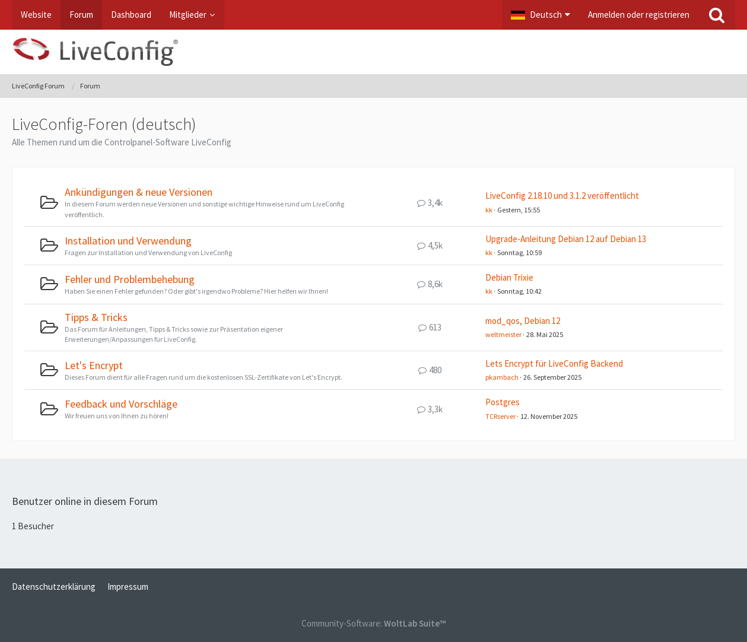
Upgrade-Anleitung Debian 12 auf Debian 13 (565, 238)
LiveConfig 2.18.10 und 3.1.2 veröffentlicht (562, 195)
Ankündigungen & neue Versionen (138, 192)
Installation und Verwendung (128, 240)
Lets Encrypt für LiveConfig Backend (554, 363)
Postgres (502, 402)
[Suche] (716, 15)
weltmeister (503, 334)
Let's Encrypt (94, 365)
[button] (540, 15)
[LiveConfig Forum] (373, 52)
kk (488, 209)
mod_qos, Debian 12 (522, 320)
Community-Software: (373, 623)
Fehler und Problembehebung (130, 279)
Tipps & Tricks (96, 317)
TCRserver (500, 416)
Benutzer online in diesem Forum (85, 501)
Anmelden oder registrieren (638, 14)
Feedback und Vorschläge (121, 404)
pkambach (502, 377)
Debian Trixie (509, 277)
